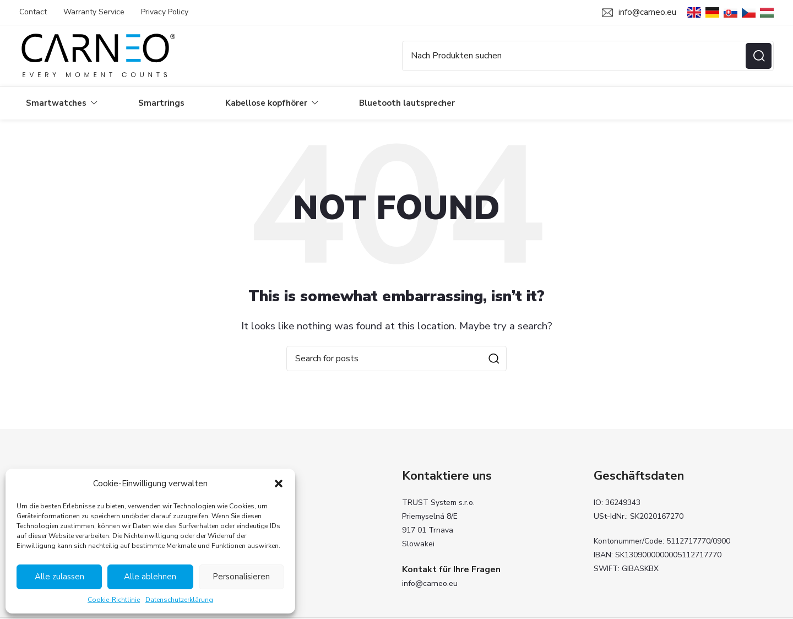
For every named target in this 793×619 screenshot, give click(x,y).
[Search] (588, 56)
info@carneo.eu (430, 583)
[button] (278, 483)
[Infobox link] (639, 12)
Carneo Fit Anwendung (251, 561)
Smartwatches (236, 504)
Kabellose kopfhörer (246, 523)
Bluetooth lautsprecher (251, 542)
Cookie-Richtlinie (114, 599)
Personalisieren (241, 576)
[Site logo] (97, 54)
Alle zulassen (59, 576)
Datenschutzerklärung (179, 599)
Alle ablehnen (150, 576)
